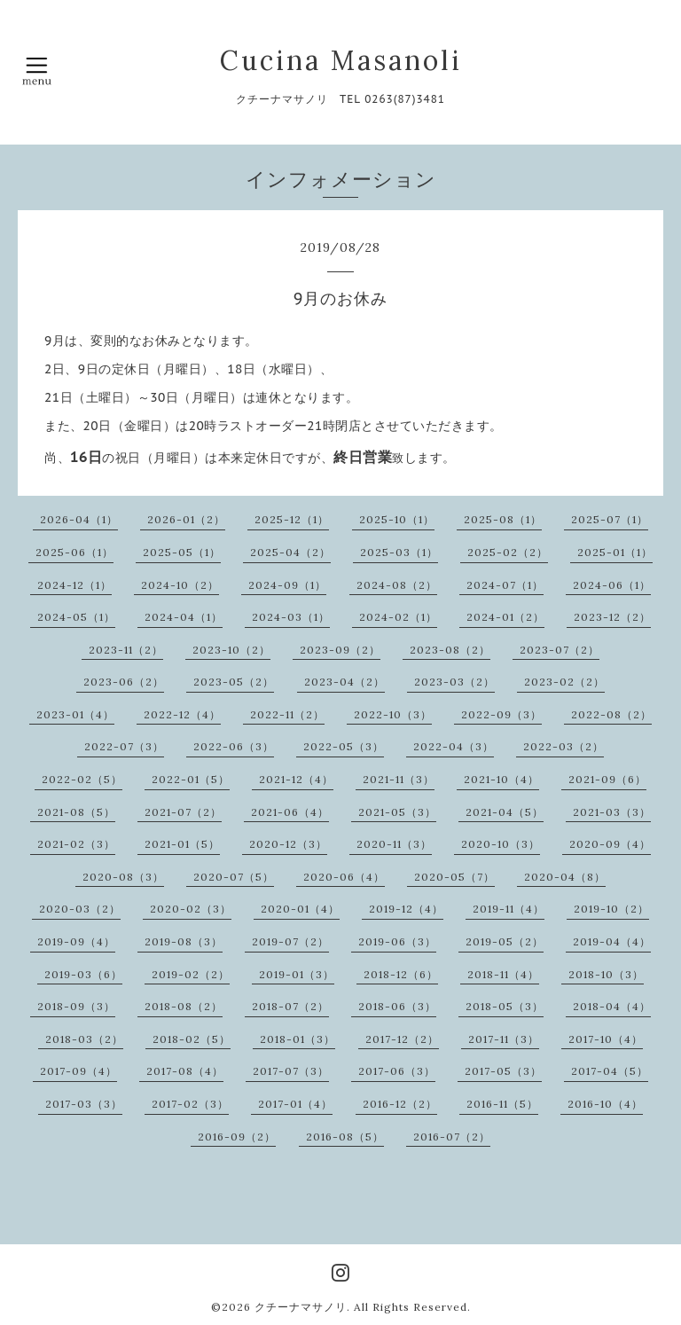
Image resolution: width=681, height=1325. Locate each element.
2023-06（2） (123, 681)
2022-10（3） (393, 714)
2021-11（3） (398, 779)
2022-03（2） (563, 746)
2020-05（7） (454, 876)
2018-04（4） (612, 1006)
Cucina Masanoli (341, 60)
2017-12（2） (402, 1039)
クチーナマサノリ (300, 1306)
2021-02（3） (76, 844)
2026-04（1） (79, 519)
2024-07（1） (505, 585)
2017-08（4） (184, 1071)
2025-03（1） (399, 552)
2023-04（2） (344, 681)
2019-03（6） (83, 974)
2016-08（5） (345, 1136)
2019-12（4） (406, 908)
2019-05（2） (505, 941)
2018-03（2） (84, 1039)
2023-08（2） (450, 649)
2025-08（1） (503, 519)
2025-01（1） (615, 552)
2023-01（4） (75, 714)
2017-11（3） (503, 1039)
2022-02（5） (82, 779)
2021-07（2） (183, 812)
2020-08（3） (123, 876)
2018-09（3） (76, 1006)
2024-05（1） (76, 616)
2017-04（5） (609, 1071)
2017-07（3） (291, 1071)
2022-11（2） (287, 714)
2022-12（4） (182, 714)
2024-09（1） (287, 585)
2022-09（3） (501, 714)
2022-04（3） (453, 746)
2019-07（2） (290, 941)
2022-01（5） (191, 779)
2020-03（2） (80, 908)
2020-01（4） (300, 908)
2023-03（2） (454, 681)
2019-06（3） (397, 941)
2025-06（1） (74, 552)
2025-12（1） (291, 519)
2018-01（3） (297, 1039)
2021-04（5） (505, 812)
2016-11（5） (502, 1103)
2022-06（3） (233, 746)
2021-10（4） (501, 779)
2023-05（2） (233, 681)
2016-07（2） (451, 1136)
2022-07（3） (124, 746)
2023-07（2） (559, 649)
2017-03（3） (83, 1103)
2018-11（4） (503, 974)
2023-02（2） (564, 681)
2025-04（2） (290, 552)
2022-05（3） (343, 746)
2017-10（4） (605, 1039)
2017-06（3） (396, 1071)
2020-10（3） (500, 844)
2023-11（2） (126, 649)
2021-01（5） (182, 844)
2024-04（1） (184, 616)
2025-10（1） (396, 519)
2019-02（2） (191, 974)
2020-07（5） (233, 876)
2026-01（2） (186, 519)
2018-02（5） (192, 1039)
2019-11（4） (508, 908)
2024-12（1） (74, 585)
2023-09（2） (340, 649)
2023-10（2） (231, 649)
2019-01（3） (296, 974)
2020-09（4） (610, 844)
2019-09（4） (76, 941)
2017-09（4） (78, 1071)
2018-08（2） (184, 1006)
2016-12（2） (400, 1103)
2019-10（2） (611, 908)
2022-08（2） (611, 714)
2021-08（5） (76, 812)
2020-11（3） (394, 844)
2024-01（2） (505, 616)
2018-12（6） (401, 974)
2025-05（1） (182, 552)
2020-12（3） (288, 844)
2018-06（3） (397, 1006)
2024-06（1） (612, 585)
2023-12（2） (612, 616)
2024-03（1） (291, 616)
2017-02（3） (190, 1103)
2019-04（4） (612, 941)
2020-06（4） (344, 876)
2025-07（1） (609, 519)
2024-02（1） (398, 616)
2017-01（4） (295, 1103)
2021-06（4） (290, 812)
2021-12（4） (296, 779)
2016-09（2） (237, 1136)
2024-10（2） (180, 585)
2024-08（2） (396, 585)
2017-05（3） (503, 1071)
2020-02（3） (190, 908)
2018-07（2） (290, 1006)
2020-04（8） (565, 876)
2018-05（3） (505, 1006)
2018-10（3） (606, 974)
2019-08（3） (184, 941)
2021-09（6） (607, 779)
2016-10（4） (605, 1103)
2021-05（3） (397, 812)
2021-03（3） (612, 812)
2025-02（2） (507, 552)
